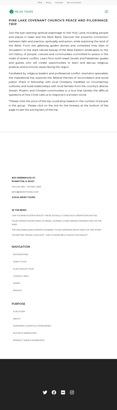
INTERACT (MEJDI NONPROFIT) (29, 340)
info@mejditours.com (25, 192)
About (17, 318)
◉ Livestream (74, 2)
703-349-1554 (18, 186)
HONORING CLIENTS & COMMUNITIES (32, 325)
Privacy (17, 290)
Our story (19, 311)
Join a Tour (19, 261)
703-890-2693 (34, 186)
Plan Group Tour (23, 269)
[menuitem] (40, 2)
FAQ (40, 2)
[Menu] (106, 12)
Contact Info (21, 276)
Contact (59, 2)
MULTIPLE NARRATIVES (25, 333)
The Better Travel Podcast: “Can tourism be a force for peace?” (50, 235)
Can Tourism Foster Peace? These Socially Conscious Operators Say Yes (54, 215)
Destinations (20, 254)
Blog (48, 2)
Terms (16, 283)
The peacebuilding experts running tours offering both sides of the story (56, 229)
